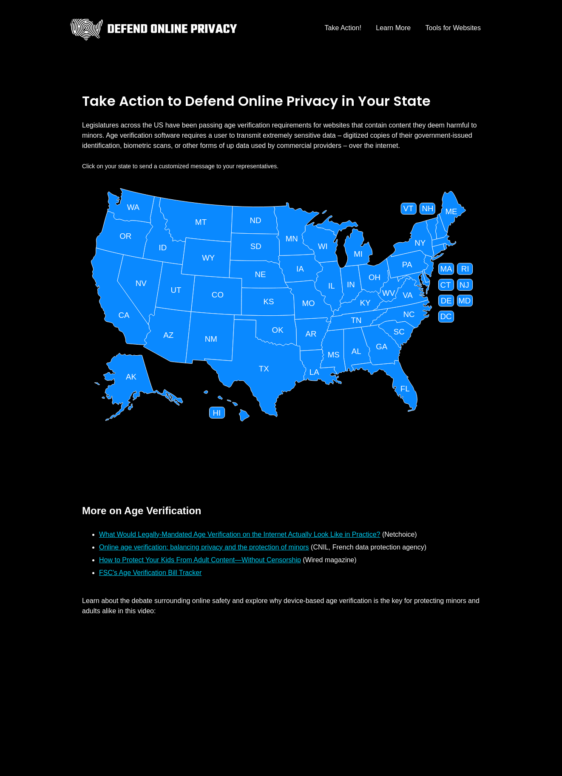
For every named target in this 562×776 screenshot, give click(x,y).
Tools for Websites (453, 27)
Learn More (393, 27)
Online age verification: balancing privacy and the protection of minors (204, 547)
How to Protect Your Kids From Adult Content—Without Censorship (200, 560)
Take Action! (343, 27)
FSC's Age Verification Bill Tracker (150, 572)
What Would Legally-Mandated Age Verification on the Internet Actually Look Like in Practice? (239, 534)
